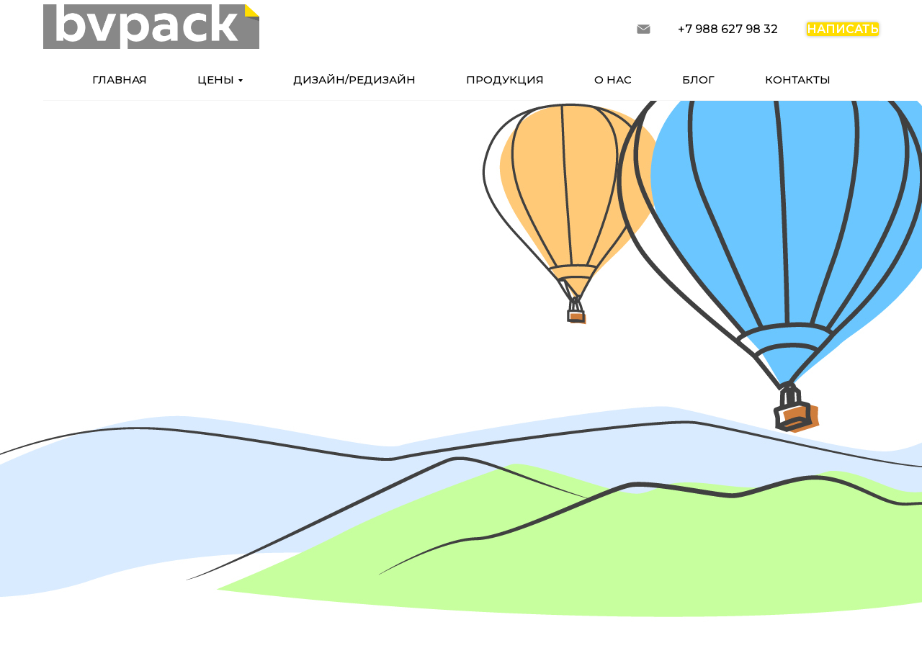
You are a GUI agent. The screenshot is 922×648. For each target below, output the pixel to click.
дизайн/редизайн (354, 79)
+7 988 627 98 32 (728, 29)
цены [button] (215, 79)
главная (119, 79)
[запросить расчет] (644, 29)
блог (698, 79)
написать (843, 29)
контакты (798, 79)
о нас (613, 79)
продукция (505, 79)
